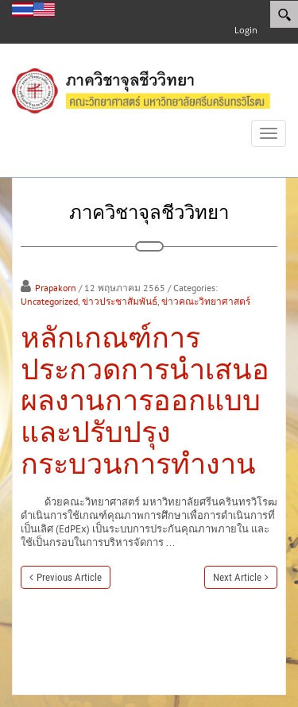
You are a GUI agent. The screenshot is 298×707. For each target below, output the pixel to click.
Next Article (237, 577)
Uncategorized (49, 301)
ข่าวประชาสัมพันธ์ (119, 301)
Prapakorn (55, 288)
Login (245, 30)
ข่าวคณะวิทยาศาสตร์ (205, 301)
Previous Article (69, 577)
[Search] (284, 14)
